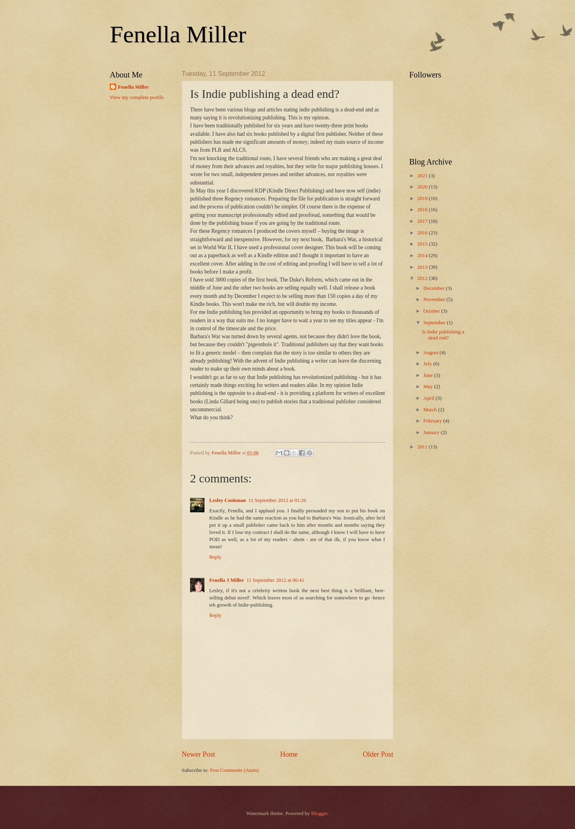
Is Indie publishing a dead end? (443, 335)
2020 (423, 187)
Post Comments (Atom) (234, 770)
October (432, 311)
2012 (423, 278)
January (431, 432)
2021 (423, 175)
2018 (423, 209)
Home (288, 754)
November (434, 299)
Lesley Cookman (227, 500)
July (428, 364)
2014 (423, 255)
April (429, 398)
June (428, 375)
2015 (423, 244)
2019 (423, 198)
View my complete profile (137, 97)
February (433, 421)
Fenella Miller (178, 34)
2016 (423, 233)
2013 (423, 267)
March (430, 410)
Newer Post (198, 754)
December (434, 288)
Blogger (319, 813)
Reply (215, 557)
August (431, 352)
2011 (423, 447)
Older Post (378, 754)
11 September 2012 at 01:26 (277, 500)
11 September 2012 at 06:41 (275, 580)
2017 (423, 221)
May (428, 386)
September (434, 322)
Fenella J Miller (226, 580)
